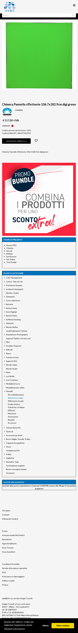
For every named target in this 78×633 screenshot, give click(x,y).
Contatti (5, 517)
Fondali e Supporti (13, 348)
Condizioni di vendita (10, 567)
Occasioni (10, 476)
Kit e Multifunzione (16, 397)
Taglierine (10, 461)
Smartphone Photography (17, 337)
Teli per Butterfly (13, 430)
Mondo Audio (11, 371)
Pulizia (8, 457)
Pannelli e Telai (12, 464)
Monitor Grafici (12, 296)
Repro (8, 356)
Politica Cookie (8, 583)
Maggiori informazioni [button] (14, 629)
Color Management (14, 280)
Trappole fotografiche (15, 446)
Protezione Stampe (14, 288)
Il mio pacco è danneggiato (13, 579)
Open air (9, 434)
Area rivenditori (8, 554)
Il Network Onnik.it (10, 521)
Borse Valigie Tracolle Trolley (18, 442)
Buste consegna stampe (16, 472)
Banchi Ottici (11, 318)
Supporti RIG (11, 364)
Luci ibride (10, 379)
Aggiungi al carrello (16, 144)
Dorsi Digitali (11, 314)
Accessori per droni (14, 438)
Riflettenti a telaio (15, 401)
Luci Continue (12, 383)
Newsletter (7, 542)
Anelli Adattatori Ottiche (16, 334)
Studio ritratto (14, 407)
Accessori (12, 426)
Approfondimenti (9, 546)
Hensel (9, 253)
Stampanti (10, 299)
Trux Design (11, 265)
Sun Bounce (11, 259)
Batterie (9, 307)
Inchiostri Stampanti (14, 292)
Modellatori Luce (13, 386)
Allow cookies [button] (62, 626)
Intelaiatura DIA (13, 453)
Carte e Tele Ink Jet (14, 284)
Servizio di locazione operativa (14, 571)
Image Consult (26, 601)
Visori (8, 449)
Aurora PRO (11, 248)
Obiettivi (10, 326)
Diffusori (11, 413)
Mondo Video (11, 367)
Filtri (8, 345)
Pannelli (9, 394)
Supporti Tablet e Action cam (18, 341)
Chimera (9, 251)
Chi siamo (6, 513)
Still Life (9, 352)
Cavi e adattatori (13, 303)
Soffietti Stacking (13, 322)
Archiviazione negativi (15, 468)
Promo (5, 534)
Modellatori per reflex (15, 390)
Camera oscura (12, 360)
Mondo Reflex (12, 330)
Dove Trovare (8, 550)
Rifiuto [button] (46, 626)
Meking (9, 256)
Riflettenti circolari (16, 404)
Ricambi (11, 422)
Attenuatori (13, 419)
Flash (8, 375)
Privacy (5, 587)
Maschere (12, 416)
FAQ (4, 575)
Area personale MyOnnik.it (13, 538)
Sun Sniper (10, 262)
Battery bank (11, 311)
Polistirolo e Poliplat (16, 410)
